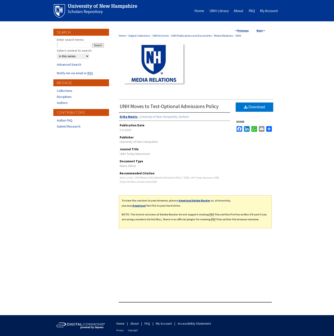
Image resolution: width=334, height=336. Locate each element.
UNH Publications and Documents (191, 35)
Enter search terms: (70, 40)
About (134, 323)
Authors (62, 103)
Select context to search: (74, 50)
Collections (64, 91)
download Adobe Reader (194, 200)
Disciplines (64, 97)
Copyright (133, 330)
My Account (164, 323)
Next (260, 30)
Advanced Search (69, 64)
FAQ (147, 323)
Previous (243, 30)
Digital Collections (139, 35)
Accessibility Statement (194, 323)
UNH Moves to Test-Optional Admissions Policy (169, 106)
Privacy (120, 330)
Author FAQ (64, 120)
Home (122, 35)
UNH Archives (160, 35)
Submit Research (68, 126)
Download (254, 107)
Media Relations (223, 35)
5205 (238, 35)
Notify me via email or (75, 73)
